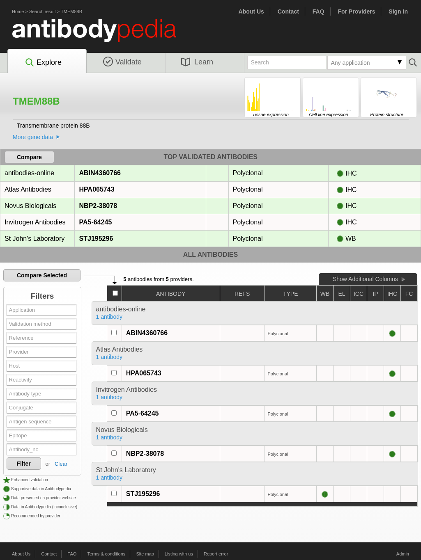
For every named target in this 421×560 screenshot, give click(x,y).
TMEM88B (71, 11)
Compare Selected (42, 275)
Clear (61, 464)
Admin (402, 553)
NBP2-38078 (98, 205)
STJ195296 (96, 238)
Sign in (398, 11)
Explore (43, 63)
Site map (145, 553)
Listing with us (179, 553)
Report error (216, 553)
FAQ (318, 11)
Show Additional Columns (365, 279)
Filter (24, 463)
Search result (42, 11)
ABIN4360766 (100, 172)
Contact (288, 11)
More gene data (33, 137)
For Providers (356, 11)
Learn (197, 61)
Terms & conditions (106, 553)
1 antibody (109, 316)
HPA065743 (97, 189)
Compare (29, 157)
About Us (251, 11)
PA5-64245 (95, 222)
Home (18, 11)
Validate (122, 61)
